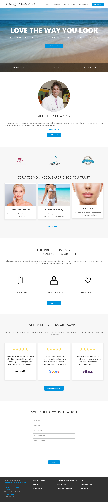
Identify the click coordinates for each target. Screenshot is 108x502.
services (57, 4)
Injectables (88, 208)
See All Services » (54, 227)
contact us (54, 135)
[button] (4, 40)
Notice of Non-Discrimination (66, 480)
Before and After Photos (64, 489)
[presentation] (49, 455)
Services (36, 484)
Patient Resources (86, 484)
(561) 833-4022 (10, 494)
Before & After (69, 4)
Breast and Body (54, 209)
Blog (81, 480)
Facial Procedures (20, 209)
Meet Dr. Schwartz (39, 480)
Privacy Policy (61, 484)
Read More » (54, 129)
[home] (19, 4)
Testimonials (84, 4)
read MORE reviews (54, 388)
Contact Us (97, 4)
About (48, 4)
